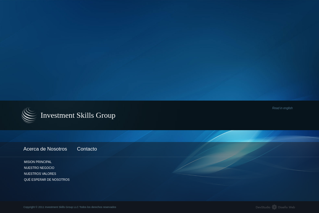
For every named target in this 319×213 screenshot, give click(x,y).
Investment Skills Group (78, 115)
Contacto (87, 149)
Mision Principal (38, 162)
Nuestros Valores (40, 173)
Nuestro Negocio (39, 168)
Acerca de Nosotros (45, 149)
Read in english (282, 108)
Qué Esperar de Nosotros (47, 179)
